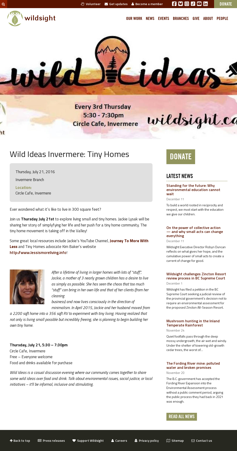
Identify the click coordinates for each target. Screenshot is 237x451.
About (208, 18)
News (150, 18)
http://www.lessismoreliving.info (38, 253)
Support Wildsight (88, 440)
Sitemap (175, 440)
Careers (119, 440)
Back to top (20, 440)
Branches (181, 18)
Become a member (147, 3)
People (222, 18)
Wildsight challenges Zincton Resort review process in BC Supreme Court (196, 276)
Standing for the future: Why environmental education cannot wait (193, 189)
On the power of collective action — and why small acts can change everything (194, 231)
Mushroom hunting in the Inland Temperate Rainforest (193, 323)
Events (163, 18)
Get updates (116, 3)
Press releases (51, 440)
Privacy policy (147, 440)
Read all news (182, 416)
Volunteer (91, 3)
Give (196, 18)
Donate (181, 157)
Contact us (201, 440)
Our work (134, 18)
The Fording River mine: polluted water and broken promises (193, 365)
